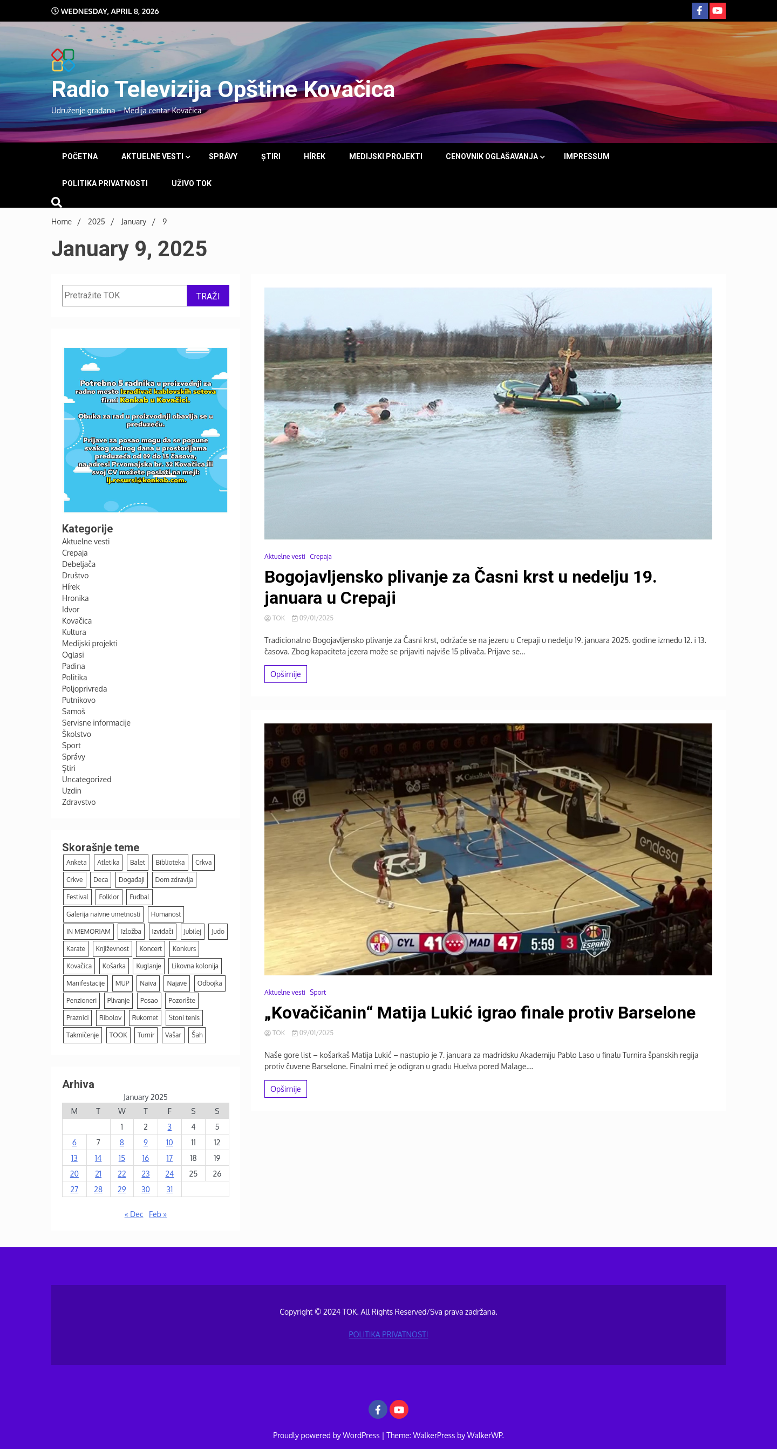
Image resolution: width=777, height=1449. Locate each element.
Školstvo (76, 734)
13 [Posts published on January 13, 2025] (74, 1158)
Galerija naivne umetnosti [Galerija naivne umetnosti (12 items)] (103, 914)
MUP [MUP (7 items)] (122, 983)
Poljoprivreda (84, 688)
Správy (223, 156)
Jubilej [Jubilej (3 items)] (192, 931)
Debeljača (79, 564)
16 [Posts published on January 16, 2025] (145, 1158)
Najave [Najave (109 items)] (177, 983)
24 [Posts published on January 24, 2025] (169, 1173)
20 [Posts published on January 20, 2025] (74, 1173)
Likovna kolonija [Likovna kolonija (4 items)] (195, 966)
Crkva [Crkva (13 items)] (203, 862)
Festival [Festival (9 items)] (77, 897)
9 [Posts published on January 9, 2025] (146, 1142)
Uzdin (71, 790)
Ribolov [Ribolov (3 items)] (110, 1018)
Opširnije (285, 674)
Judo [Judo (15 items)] (218, 931)
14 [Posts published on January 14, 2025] (98, 1158)
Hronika (75, 598)
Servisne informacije (96, 722)
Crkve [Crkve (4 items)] (74, 880)
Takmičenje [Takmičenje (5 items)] (82, 1035)
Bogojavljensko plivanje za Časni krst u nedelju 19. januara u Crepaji (460, 586)
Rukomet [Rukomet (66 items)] (145, 1018)
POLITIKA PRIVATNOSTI (105, 183)
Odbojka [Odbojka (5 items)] (209, 983)
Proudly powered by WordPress (327, 1435)
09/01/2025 (312, 618)
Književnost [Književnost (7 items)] (112, 949)
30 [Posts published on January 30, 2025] (145, 1189)
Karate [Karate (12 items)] (75, 949)
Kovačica (77, 620)
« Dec (134, 1214)
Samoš (73, 711)
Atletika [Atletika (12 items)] (108, 862)
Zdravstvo (79, 801)
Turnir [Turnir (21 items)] (146, 1035)
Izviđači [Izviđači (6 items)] (163, 931)
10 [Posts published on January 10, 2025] (169, 1142)
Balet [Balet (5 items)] (137, 862)
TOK (275, 618)
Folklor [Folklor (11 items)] (109, 897)
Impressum (587, 156)
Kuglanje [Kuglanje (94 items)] (148, 966)
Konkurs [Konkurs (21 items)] (184, 949)
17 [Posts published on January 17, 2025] (170, 1158)
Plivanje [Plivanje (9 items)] (118, 1000)
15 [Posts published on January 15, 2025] (122, 1158)
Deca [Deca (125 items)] (100, 880)
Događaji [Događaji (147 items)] (132, 880)
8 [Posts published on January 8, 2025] (122, 1142)
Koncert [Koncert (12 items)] (150, 949)
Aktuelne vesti (152, 156)
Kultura (74, 632)
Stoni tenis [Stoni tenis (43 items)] (184, 1018)
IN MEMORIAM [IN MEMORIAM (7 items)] (88, 931)
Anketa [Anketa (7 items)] (76, 862)
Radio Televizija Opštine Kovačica (223, 89)
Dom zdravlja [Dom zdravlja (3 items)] (174, 880)
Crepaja (75, 552)
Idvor (70, 609)
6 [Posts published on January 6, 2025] (74, 1142)
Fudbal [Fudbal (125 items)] (139, 897)
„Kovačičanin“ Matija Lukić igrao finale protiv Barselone (480, 1012)
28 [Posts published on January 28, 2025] (98, 1189)
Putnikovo (79, 700)
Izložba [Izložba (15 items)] (131, 931)
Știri (271, 156)
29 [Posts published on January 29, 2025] (122, 1189)
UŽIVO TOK (192, 183)
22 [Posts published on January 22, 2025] (122, 1173)
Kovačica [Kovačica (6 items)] (79, 966)
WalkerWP (484, 1435)
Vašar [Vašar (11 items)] (173, 1035)
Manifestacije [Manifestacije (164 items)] (85, 983)
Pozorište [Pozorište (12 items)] (181, 1000)
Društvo (75, 575)
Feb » (158, 1214)
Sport (71, 745)
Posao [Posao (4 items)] (149, 1000)
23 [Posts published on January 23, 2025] (145, 1173)
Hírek (314, 156)
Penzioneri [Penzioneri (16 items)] (81, 1000)
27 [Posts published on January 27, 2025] (74, 1189)
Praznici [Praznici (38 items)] (77, 1018)
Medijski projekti (385, 156)
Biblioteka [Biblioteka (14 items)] (170, 862)
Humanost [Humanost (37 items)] (166, 914)
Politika (74, 677)
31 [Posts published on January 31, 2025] (169, 1189)
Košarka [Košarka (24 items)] (114, 966)
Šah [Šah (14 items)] (197, 1035)
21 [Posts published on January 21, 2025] (98, 1173)
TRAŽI (208, 296)
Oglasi (73, 654)
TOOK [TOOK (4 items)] (118, 1035)
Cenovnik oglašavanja (492, 156)
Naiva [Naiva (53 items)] (148, 983)
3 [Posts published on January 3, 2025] (170, 1126)
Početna (80, 156)
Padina (73, 666)
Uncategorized (86, 779)
